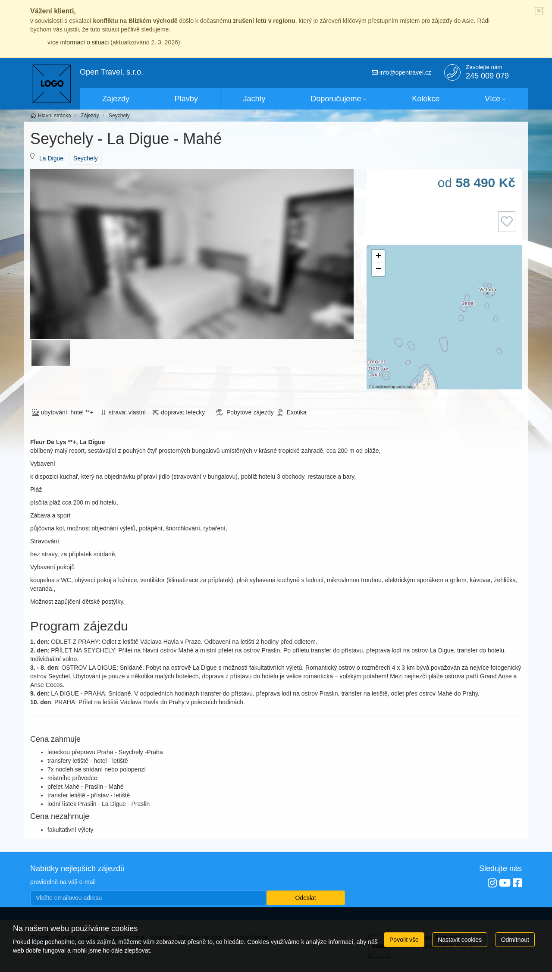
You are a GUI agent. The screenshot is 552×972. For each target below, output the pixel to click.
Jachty (254, 98)
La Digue (51, 158)
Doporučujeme (335, 98)
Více (492, 98)
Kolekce (425, 98)
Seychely (85, 158)
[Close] (539, 11)
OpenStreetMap (383, 387)
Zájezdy (115, 98)
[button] (378, 256)
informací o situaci (84, 42)
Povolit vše (404, 939)
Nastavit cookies (460, 939)
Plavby (186, 98)
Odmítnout (515, 939)
